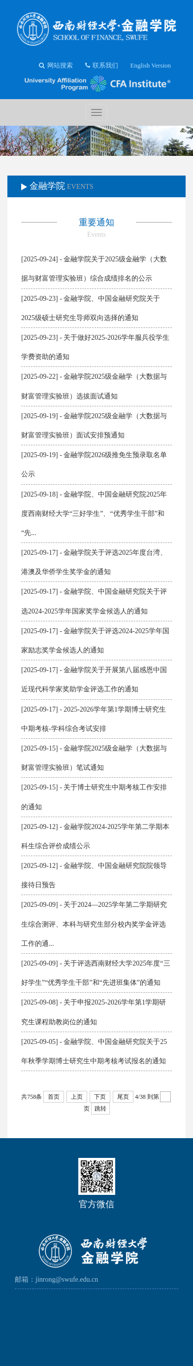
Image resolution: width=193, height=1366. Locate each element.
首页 (54, 1096)
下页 (100, 1096)
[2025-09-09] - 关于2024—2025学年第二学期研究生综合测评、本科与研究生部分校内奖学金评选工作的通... (94, 924)
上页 (77, 1096)
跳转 (100, 1108)
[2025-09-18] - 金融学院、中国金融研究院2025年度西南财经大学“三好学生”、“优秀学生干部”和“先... (94, 514)
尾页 (123, 1096)
